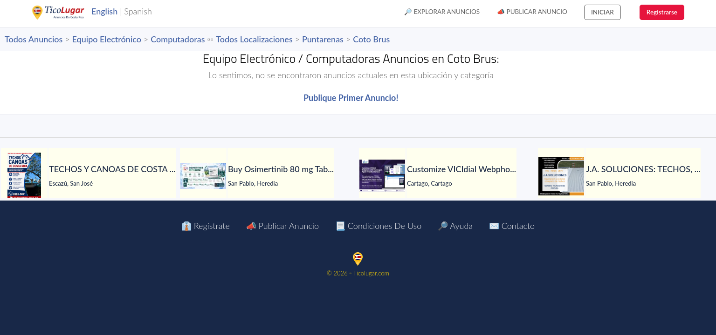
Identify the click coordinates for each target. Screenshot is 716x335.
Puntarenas (323, 39)
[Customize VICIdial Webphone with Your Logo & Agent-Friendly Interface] (382, 176)
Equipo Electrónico (106, 39)
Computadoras (178, 39)
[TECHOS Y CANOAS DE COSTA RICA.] (24, 176)
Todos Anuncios (33, 39)
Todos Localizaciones (254, 39)
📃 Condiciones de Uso (378, 226)
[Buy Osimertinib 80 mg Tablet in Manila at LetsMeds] (203, 176)
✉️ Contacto (512, 226)
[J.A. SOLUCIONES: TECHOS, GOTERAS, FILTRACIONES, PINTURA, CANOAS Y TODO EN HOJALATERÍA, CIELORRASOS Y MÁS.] (561, 176)
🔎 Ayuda (455, 226)
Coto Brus (371, 39)
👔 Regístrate (205, 226)
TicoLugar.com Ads (68, 12)
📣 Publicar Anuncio (532, 11)
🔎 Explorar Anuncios (442, 11)
